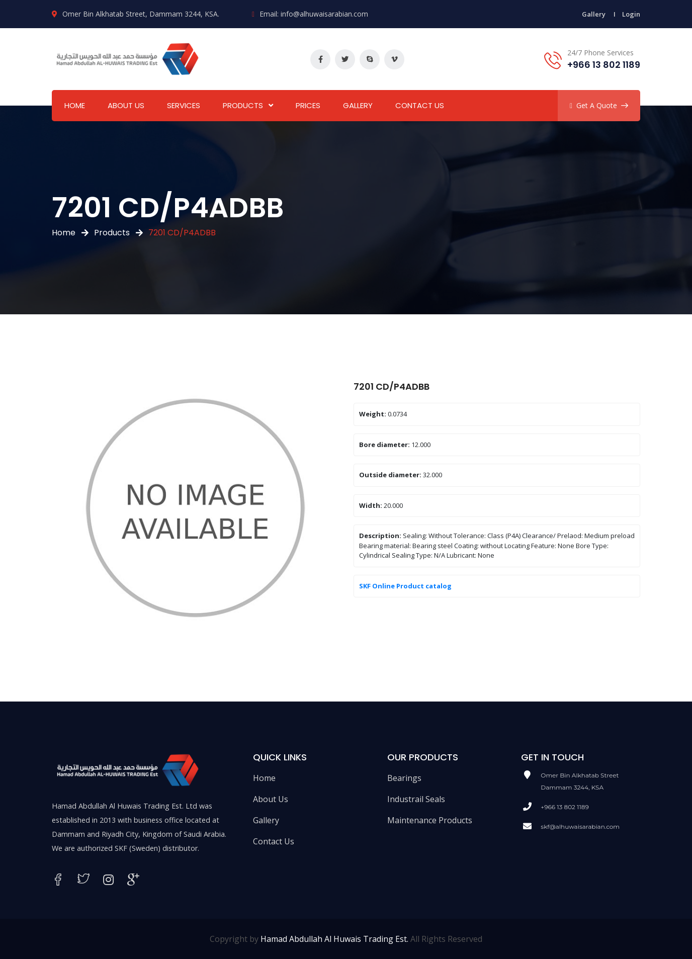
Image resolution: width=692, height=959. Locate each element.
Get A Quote (599, 105)
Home (74, 105)
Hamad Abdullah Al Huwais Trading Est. (334, 938)
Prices (308, 105)
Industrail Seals (416, 799)
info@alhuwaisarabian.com (324, 14)
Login (631, 14)
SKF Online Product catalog (405, 585)
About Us (126, 105)
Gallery (594, 14)
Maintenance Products (429, 820)
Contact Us (419, 105)
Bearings (404, 777)
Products (243, 105)
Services (183, 105)
